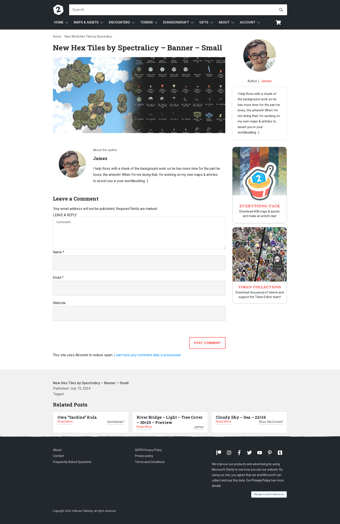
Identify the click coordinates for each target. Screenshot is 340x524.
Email (58, 277)
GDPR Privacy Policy (148, 450)
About (57, 450)
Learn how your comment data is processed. (147, 355)
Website (59, 303)
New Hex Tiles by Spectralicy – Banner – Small (137, 47)
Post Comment (207, 343)
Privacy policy (144, 456)
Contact (58, 456)
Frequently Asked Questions (72, 462)
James (266, 81)
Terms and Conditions (150, 462)
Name (58, 252)
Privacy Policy (261, 480)
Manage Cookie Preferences (269, 494)
